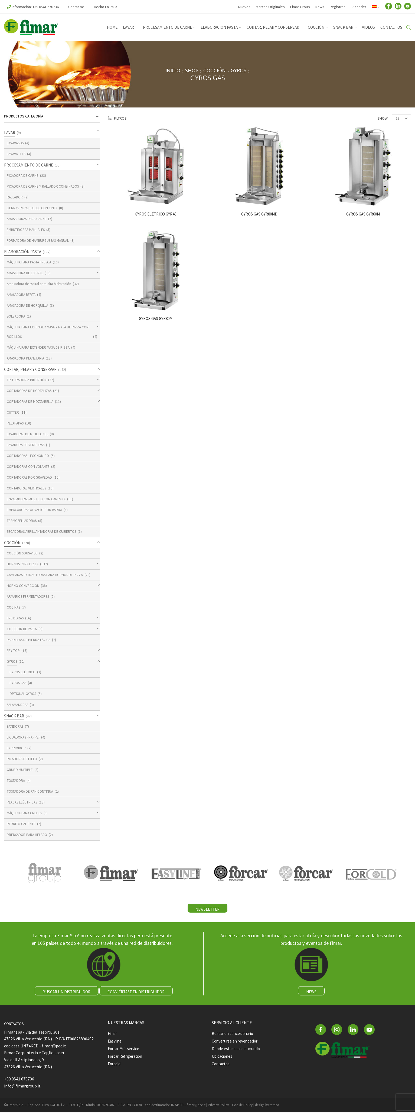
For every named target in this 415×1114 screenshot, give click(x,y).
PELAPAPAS (16, 423)
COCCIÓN (318, 27)
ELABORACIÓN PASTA (221, 27)
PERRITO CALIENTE (21, 823)
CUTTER (13, 412)
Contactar (76, 6)
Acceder (359, 6)
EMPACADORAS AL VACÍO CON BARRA (36, 509)
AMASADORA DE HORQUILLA (29, 305)
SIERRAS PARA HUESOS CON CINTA (34, 207)
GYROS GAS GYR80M (156, 319)
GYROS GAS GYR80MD (259, 214)
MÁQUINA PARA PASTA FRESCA (31, 262)
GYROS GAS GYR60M (363, 214)
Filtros (117, 118)
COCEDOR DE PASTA (22, 628)
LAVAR (130, 27)
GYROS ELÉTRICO (23, 671)
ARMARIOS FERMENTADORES (29, 596)
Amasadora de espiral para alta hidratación (41, 283)
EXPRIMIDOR (16, 748)
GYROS (238, 70)
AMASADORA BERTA (22, 294)
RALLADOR (15, 197)
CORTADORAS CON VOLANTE (29, 466)
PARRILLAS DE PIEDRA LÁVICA (29, 639)
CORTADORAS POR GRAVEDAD (31, 477)
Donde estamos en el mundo (238, 1051)
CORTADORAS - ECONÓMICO (29, 455)
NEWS (311, 992)
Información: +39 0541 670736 (33, 6)
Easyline (115, 1043)
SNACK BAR (345, 27)
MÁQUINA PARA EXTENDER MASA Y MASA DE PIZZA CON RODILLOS (46, 332)
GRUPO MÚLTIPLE (20, 769)
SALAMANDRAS (19, 704)
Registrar (337, 6)
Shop (191, 70)
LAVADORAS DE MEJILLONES (29, 434)
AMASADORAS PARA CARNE (28, 218)
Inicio (172, 70)
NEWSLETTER (207, 909)
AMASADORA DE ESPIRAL (26, 272)
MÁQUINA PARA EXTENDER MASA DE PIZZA (40, 347)
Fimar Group (300, 6)
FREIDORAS (16, 618)
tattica (274, 1106)
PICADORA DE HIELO (22, 758)
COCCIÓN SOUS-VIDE (23, 553)
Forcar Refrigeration (127, 1059)
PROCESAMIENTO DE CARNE (169, 27)
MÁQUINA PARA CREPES (25, 813)
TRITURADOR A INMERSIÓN (27, 379)
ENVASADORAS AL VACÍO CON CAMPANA (38, 498)
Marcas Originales (270, 6)
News (319, 6)
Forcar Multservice (125, 1051)
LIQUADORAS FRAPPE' (24, 737)
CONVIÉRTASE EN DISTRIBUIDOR (136, 992)
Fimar (113, 1035)
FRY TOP (13, 650)
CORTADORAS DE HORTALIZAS (30, 390)
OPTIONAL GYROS (23, 693)
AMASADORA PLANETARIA (27, 358)
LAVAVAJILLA (17, 153)
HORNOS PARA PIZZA (23, 563)
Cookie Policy (242, 1106)
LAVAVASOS (16, 143)
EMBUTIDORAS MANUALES (27, 229)
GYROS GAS (18, 682)
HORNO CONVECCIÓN (23, 585)
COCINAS (14, 607)
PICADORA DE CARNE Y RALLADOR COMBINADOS (45, 186)
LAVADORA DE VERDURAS (26, 444)
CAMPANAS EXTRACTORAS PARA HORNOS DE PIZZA (47, 574)
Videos (368, 27)
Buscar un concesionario (234, 1035)
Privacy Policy (218, 1106)
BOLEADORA (17, 316)
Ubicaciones (223, 1059)
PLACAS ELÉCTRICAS (23, 802)
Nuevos (244, 6)
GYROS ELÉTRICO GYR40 (155, 214)
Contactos (391, 27)
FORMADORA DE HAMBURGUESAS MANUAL (40, 240)
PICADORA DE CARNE (23, 175)
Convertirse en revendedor (236, 1043)
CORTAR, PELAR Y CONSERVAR (275, 27)
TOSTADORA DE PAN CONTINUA (31, 791)
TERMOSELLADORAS (23, 520)
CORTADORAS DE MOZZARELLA (31, 401)
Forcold (115, 1067)
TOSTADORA (17, 780)
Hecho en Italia (105, 6)
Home (112, 27)
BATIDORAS (16, 726)
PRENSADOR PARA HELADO (28, 834)
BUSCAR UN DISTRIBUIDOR (66, 992)
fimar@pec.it (196, 1106)
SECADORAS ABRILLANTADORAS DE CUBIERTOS (44, 531)
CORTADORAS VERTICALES (27, 488)
